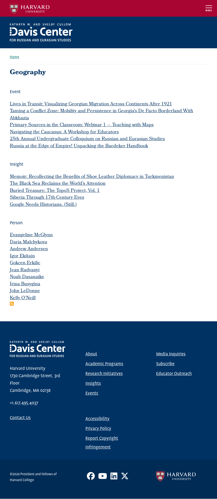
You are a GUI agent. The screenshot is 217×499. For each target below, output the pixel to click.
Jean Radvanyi (25, 270)
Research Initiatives (104, 373)
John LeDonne (25, 291)
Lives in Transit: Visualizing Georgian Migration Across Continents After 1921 (91, 104)
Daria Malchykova (28, 242)
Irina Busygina (25, 284)
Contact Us (20, 417)
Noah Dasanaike (27, 277)
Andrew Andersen (29, 249)
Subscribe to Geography (12, 304)
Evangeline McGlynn (31, 235)
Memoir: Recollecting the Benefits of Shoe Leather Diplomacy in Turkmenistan (92, 177)
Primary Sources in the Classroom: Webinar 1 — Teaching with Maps (82, 125)
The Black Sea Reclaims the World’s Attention (58, 184)
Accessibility (97, 418)
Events (91, 393)
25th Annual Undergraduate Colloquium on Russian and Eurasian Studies (87, 139)
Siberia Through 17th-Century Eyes (47, 198)
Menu (208, 11)
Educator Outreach (174, 373)
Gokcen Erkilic (25, 263)
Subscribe (165, 364)
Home (14, 57)
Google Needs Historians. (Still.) (43, 205)
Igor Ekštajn (22, 256)
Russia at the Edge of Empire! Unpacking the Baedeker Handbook (79, 146)
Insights (93, 383)
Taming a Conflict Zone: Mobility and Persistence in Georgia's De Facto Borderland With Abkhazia (101, 114)
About (91, 354)
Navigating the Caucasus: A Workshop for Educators (64, 132)
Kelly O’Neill (23, 298)
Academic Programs (104, 364)
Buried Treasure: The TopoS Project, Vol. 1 (55, 191)
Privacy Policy (98, 428)
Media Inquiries (171, 354)
